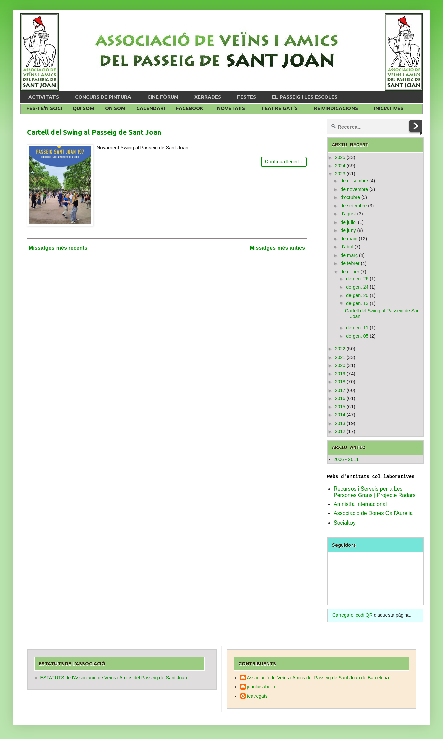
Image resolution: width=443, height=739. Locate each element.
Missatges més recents (58, 248)
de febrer (349, 263)
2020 (340, 365)
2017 (340, 390)
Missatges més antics (277, 248)
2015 (340, 406)
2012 (340, 431)
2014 (340, 414)
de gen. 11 (357, 327)
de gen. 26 (357, 278)
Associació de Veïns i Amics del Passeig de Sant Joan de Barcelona (318, 677)
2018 (340, 381)
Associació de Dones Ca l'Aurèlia (373, 513)
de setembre (353, 205)
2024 (340, 165)
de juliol (348, 222)
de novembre (354, 189)
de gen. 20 (357, 295)
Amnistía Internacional (360, 504)
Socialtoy (345, 523)
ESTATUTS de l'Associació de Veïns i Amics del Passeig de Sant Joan (113, 677)
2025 (340, 157)
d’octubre (350, 197)
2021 (340, 357)
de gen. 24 (357, 287)
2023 (340, 173)
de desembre (354, 180)
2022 (340, 348)
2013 (340, 423)
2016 (340, 398)
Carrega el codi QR (352, 615)
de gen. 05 (357, 336)
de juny (348, 230)
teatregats (257, 696)
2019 (340, 373)
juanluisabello (261, 687)
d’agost (348, 213)
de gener (349, 271)
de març (349, 255)
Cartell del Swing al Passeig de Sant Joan (94, 132)
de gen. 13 (357, 303)
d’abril (346, 246)
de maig (348, 238)
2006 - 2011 (346, 459)
